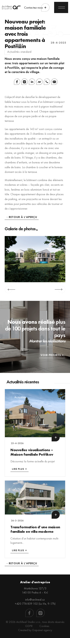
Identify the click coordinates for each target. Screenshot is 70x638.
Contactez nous (33, 7)
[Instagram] (24, 82)
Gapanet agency (42, 630)
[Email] (54, 82)
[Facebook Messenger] (39, 82)
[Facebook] (17, 82)
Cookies (44, 626)
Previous (10, 289)
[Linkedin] (32, 82)
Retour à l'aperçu (23, 217)
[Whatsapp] (47, 82)
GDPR (28, 626)
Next (60, 289)
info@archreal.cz (35, 599)
